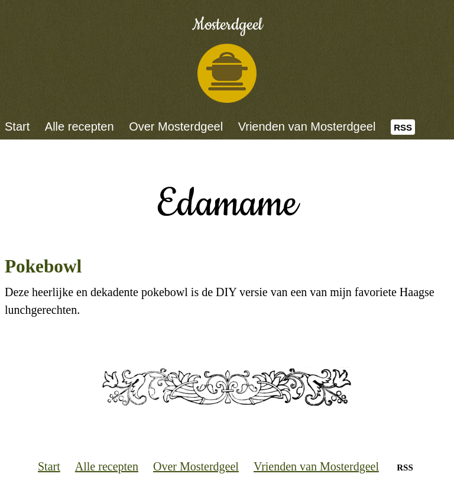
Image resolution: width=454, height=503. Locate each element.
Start (17, 126)
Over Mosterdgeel (176, 126)
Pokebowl (43, 266)
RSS (403, 127)
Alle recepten (79, 126)
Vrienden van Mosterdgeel (307, 126)
